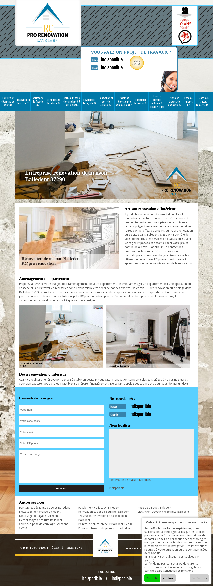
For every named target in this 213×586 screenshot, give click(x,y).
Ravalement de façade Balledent (98, 507)
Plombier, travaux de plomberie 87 (174, 100)
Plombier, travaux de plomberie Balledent (104, 527)
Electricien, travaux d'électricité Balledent (163, 511)
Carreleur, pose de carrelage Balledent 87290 (43, 525)
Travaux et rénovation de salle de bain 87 (124, 100)
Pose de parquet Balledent (154, 507)
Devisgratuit (134, 62)
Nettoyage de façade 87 (38, 100)
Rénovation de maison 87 (141, 101)
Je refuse (168, 578)
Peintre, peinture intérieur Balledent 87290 (105, 523)
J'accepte (152, 578)
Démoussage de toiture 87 (53, 101)
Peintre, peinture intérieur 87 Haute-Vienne (157, 101)
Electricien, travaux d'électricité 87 (204, 100)
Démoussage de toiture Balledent (40, 519)
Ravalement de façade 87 (89, 101)
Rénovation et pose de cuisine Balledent (103, 511)
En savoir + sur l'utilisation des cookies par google (171, 558)
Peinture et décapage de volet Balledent (44, 507)
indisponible (108, 59)
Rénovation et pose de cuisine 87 (106, 100)
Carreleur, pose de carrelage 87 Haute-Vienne (71, 100)
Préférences (199, 578)
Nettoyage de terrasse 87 (23, 101)
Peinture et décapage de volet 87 (7, 100)
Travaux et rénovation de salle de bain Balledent (102, 517)
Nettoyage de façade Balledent (39, 515)
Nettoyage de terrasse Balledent (40, 511)
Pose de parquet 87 (188, 100)
